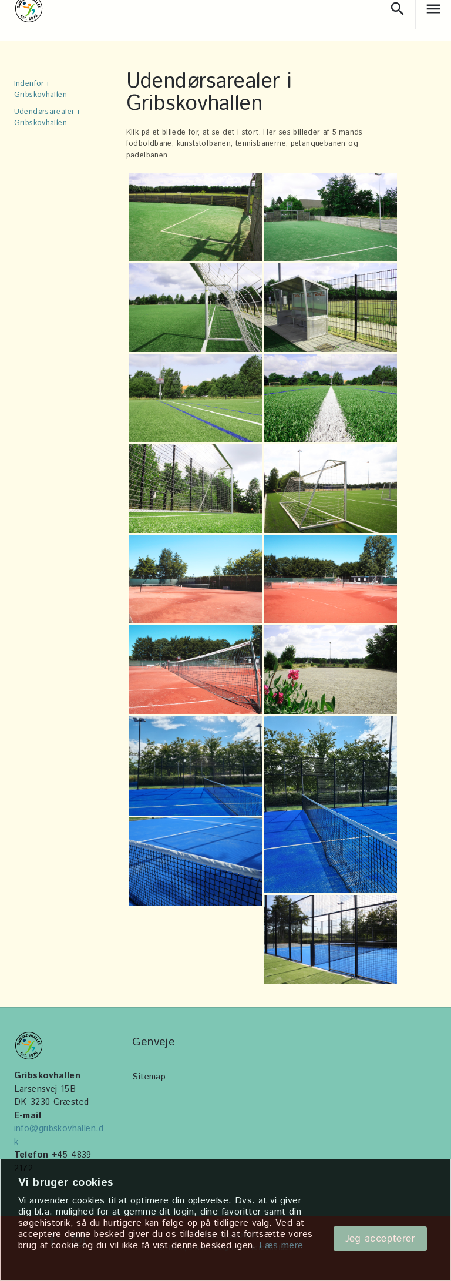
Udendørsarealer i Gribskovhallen (47, 117)
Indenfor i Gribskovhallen (40, 89)
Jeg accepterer (380, 1239)
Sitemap (149, 1077)
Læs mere (281, 1245)
